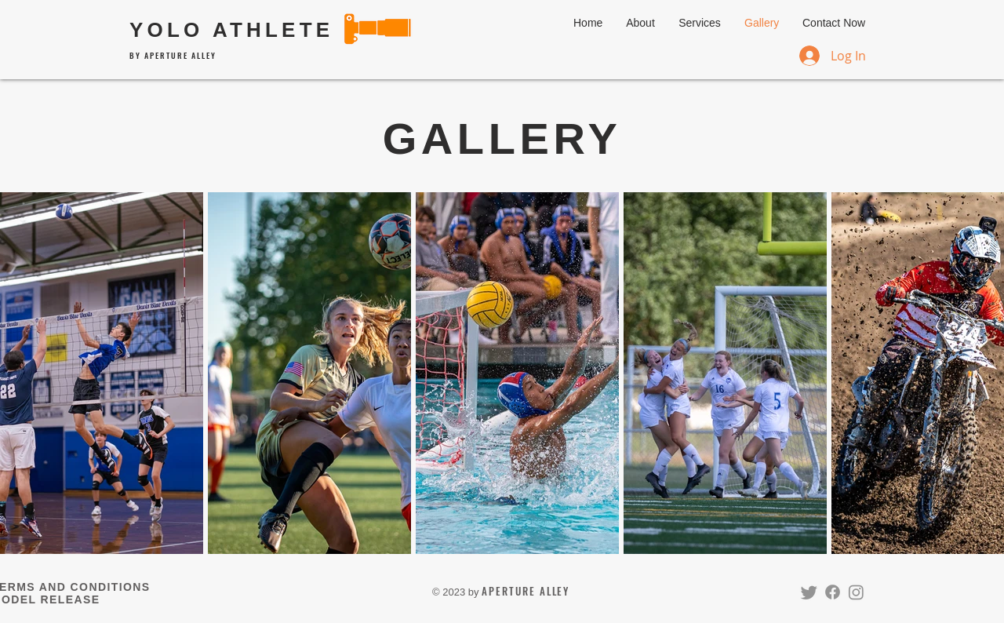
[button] (700, 23)
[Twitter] (809, 592)
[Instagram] (856, 592)
